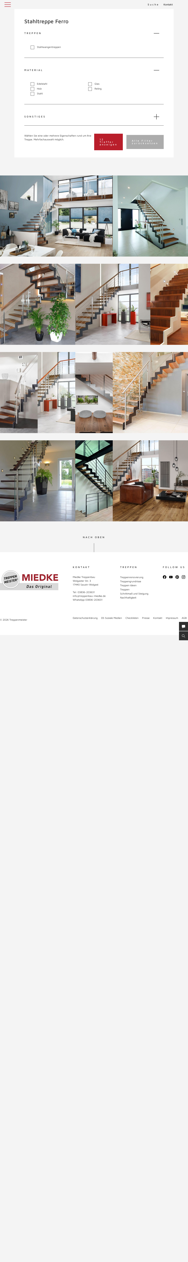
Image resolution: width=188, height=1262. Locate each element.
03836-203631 (86, 592)
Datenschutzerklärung (85, 617)
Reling (95, 88)
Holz (36, 88)
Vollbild (16, 249)
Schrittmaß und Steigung (134, 593)
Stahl (37, 93)
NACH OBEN (94, 537)
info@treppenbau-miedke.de (89, 595)
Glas (93, 83)
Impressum (172, 617)
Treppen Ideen (128, 585)
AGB (184, 617)
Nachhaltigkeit (128, 597)
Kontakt (168, 4)
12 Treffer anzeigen (108, 142)
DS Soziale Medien (111, 617)
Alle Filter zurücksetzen (145, 142)
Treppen (124, 589)
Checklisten (132, 617)
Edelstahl (39, 83)
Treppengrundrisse (130, 581)
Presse (146, 617)
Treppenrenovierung (131, 577)
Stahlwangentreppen (46, 47)
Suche (153, 4)
